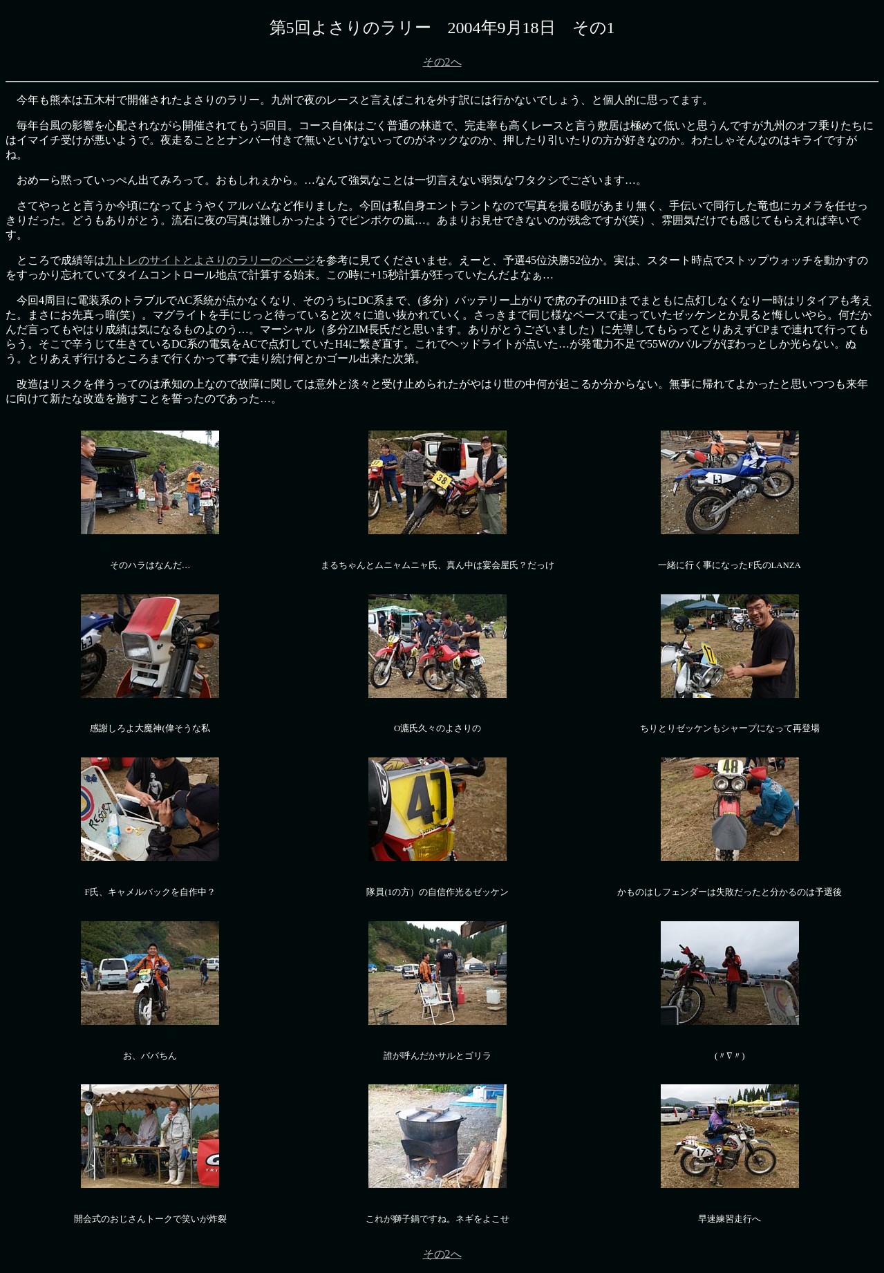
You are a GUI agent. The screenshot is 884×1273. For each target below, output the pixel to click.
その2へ (442, 62)
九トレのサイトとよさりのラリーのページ (210, 260)
